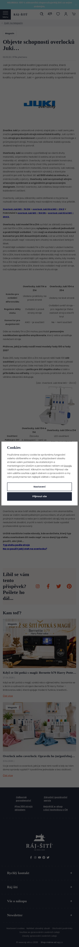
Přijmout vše (39, 496)
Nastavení (40, 486)
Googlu (68, 465)
